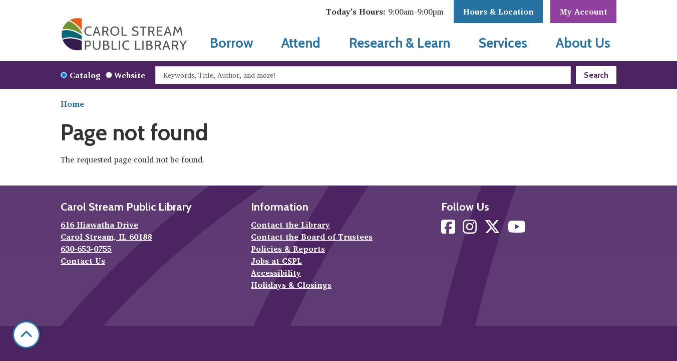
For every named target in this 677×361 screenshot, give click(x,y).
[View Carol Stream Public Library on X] (493, 229)
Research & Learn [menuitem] (399, 43)
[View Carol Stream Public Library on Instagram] (471, 229)
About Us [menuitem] (583, 43)
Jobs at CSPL (276, 260)
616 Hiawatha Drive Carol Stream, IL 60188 (106, 230)
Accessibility (276, 272)
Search (596, 75)
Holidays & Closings (291, 284)
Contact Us (83, 260)
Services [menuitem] (503, 43)
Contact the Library (290, 224)
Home (72, 104)
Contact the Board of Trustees (312, 236)
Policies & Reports (288, 248)
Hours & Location (498, 11)
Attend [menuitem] (300, 43)
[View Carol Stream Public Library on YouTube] (517, 229)
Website (129, 75)
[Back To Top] (26, 334)
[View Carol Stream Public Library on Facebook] (449, 229)
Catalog (85, 75)
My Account (583, 11)
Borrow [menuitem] (231, 43)
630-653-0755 (86, 248)
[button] (385, 12)
